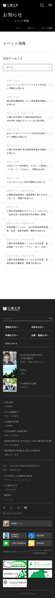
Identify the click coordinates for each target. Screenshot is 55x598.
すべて (10, 67)
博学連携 (6, 552)
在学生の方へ (37, 327)
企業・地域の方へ (40, 335)
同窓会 (14, 552)
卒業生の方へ (11, 335)
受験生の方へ (11, 327)
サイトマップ (23, 552)
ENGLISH (10, 343)
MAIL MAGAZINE (12, 513)
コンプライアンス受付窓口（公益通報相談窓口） (41, 551)
